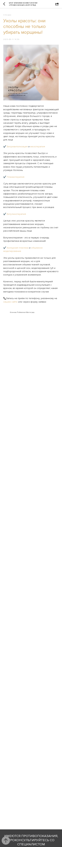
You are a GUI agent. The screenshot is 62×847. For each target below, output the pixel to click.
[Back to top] (6, 840)
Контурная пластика (17, 247)
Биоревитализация (17, 146)
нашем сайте (10, 301)
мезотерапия (37, 146)
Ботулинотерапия (16, 214)
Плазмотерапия (15, 177)
